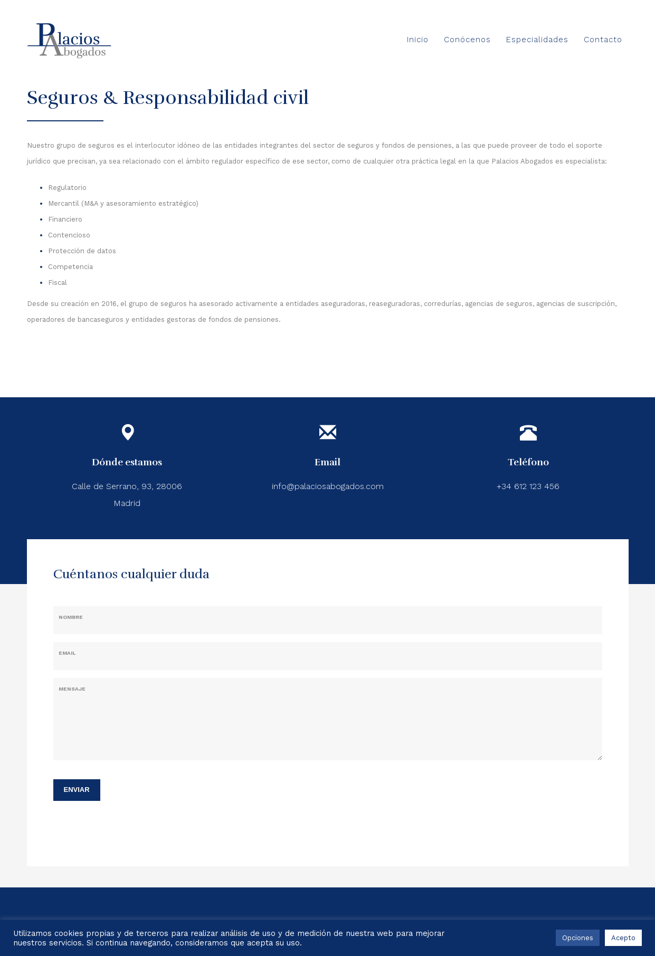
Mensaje (72, 689)
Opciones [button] (577, 938)
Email (67, 653)
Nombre (71, 617)
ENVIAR (77, 790)
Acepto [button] (623, 938)
